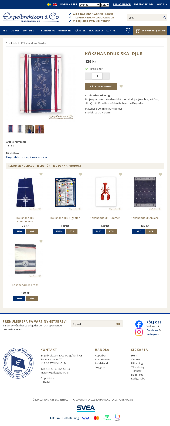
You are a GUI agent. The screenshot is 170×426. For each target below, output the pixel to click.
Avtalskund (101, 363)
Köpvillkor (101, 355)
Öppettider (47, 378)
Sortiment (29, 30)
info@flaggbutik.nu (57, 372)
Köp (32, 231)
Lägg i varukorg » (101, 86)
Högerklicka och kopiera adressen (26, 157)
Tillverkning (47, 30)
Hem (5, 30)
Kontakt (111, 30)
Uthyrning (65, 30)
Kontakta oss (103, 359)
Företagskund (143, 4)
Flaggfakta (96, 30)
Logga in (161, 4)
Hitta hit (45, 382)
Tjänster (80, 30)
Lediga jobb (138, 378)
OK (118, 324)
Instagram (153, 334)
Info (19, 231)
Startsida (11, 43)
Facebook (152, 330)
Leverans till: (69, 4)
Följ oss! (155, 322)
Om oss (15, 30)
